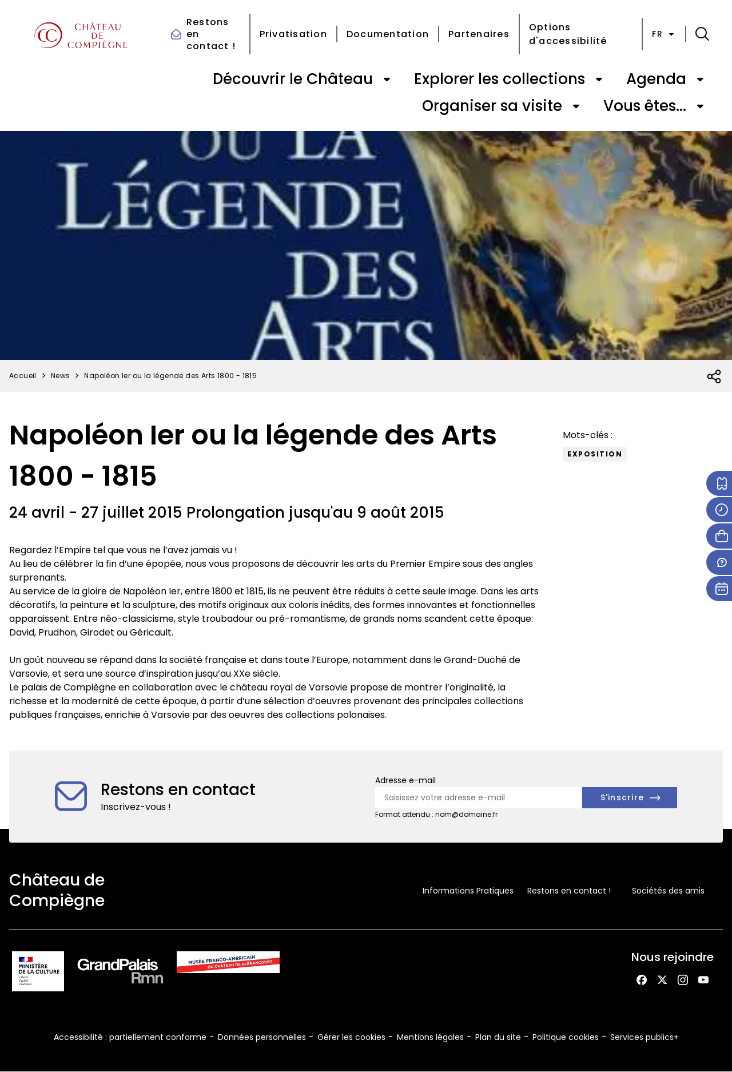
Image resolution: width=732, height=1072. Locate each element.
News (60, 375)
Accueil (23, 375)
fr (664, 33)
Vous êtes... (644, 106)
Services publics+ (644, 1037)
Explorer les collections (499, 79)
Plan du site (498, 1037)
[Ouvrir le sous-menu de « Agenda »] (700, 79)
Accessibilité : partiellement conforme (130, 1037)
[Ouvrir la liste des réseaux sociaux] (714, 377)
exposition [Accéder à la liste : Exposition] (594, 454)
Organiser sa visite (492, 106)
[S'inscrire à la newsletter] (630, 797)
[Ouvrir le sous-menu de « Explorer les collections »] (599, 79)
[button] (702, 34)
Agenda (656, 79)
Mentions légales (430, 1037)
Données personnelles (262, 1037)
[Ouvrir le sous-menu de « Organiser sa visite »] (576, 106)
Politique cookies (565, 1037)
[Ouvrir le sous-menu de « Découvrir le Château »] (386, 79)
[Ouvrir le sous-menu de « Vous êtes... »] (700, 106)
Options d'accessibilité (568, 34)
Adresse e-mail (405, 780)
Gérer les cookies (351, 1037)
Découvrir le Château (293, 79)
